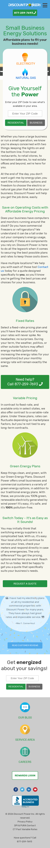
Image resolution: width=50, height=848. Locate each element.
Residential (16, 122)
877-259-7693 (25, 12)
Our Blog (25, 717)
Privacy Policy (25, 821)
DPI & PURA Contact (25, 825)
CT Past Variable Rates (25, 829)
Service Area (25, 739)
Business (36, 122)
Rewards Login (25, 775)
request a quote (25, 583)
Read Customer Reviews (25, 645)
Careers (25, 761)
